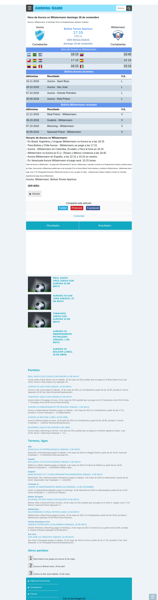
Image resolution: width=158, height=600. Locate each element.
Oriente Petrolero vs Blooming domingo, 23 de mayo (57, 524)
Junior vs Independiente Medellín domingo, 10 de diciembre (61, 487)
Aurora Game (48, 8)
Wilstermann (33, 509)
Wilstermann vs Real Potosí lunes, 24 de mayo (53, 512)
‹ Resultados (52, 225)
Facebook (93, 208)
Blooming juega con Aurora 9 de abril (49, 427)
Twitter (63, 208)
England (31, 471)
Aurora (36, 193)
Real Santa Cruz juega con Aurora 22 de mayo (53, 376)
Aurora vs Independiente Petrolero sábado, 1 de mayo (58, 407)
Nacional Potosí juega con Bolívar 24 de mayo (53, 499)
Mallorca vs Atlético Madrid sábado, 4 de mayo (54, 462)
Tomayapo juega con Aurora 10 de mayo (50, 397)
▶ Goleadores (35, 587)
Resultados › (105, 225)
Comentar (78, 216)
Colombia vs (33, 484)
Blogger (90, 598)
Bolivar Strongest (35, 497)
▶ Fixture (32, 594)
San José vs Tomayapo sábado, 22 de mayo (51, 537)
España (31, 459)
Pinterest (77, 208)
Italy (29, 446)
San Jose (32, 534)
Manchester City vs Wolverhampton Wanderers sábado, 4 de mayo (65, 474)
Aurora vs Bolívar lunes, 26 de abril (48, 417)
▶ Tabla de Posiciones (39, 581)
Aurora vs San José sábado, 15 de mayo (49, 386)
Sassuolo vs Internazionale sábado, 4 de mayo (54, 449)
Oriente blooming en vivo (39, 522)
